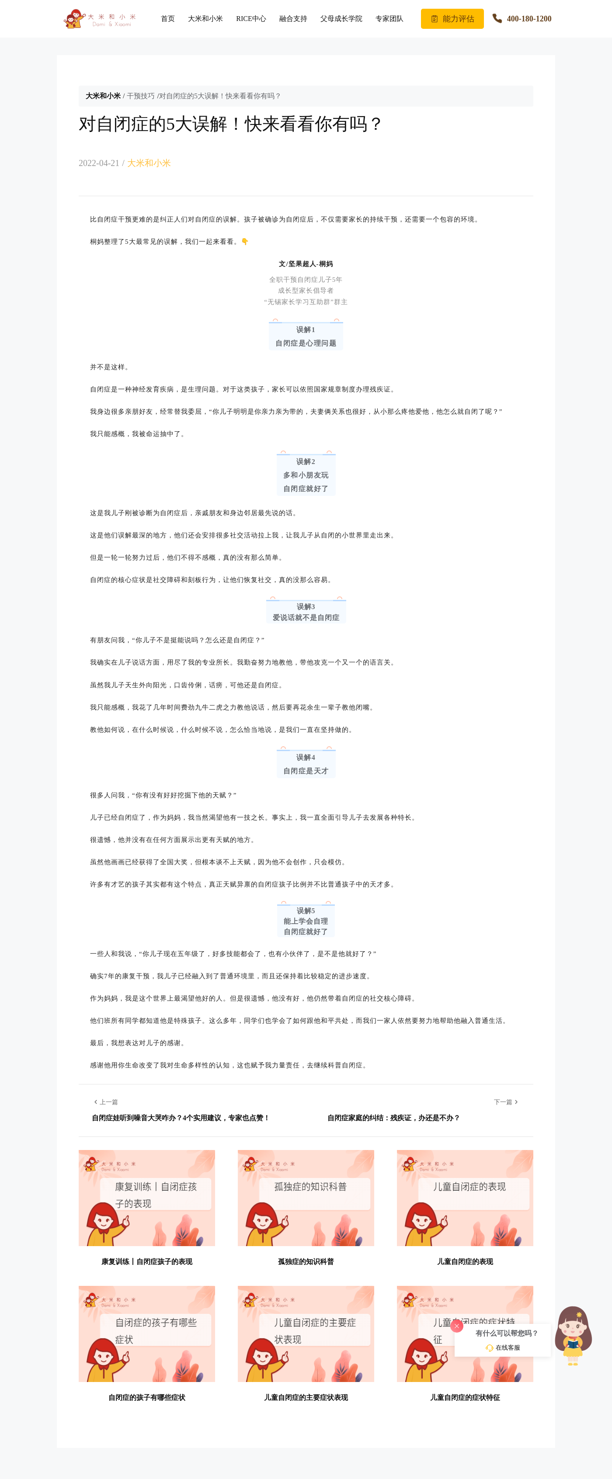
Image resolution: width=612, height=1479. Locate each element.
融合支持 (293, 18)
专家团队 (389, 18)
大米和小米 (205, 18)
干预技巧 (141, 96)
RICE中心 (251, 18)
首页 (168, 18)
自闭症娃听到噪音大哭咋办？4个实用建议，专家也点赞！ (181, 1118)
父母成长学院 (341, 18)
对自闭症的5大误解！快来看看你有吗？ (220, 96)
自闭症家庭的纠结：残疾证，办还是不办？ (393, 1118)
